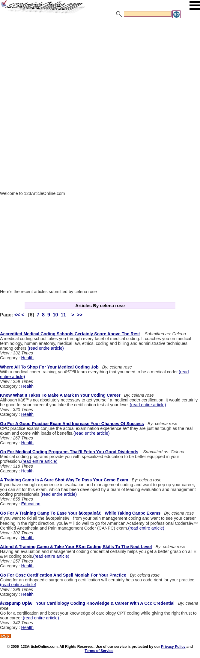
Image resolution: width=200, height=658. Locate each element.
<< (17, 314)
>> (79, 314)
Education (30, 503)
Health (27, 357)
